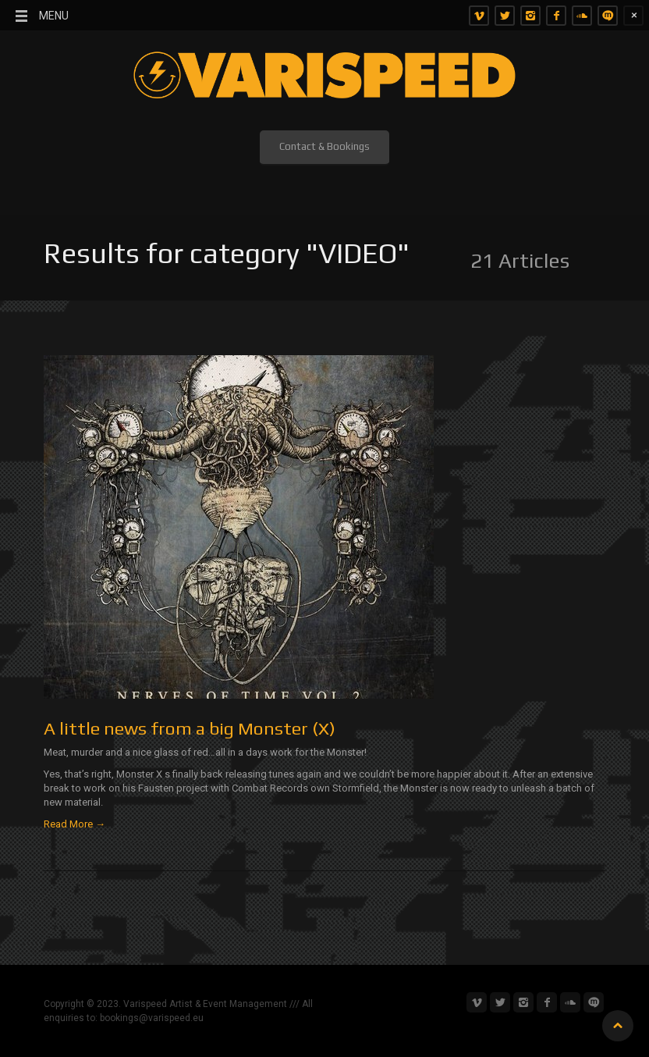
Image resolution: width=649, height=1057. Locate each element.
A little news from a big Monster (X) (189, 727)
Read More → (74, 824)
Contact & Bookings (324, 146)
